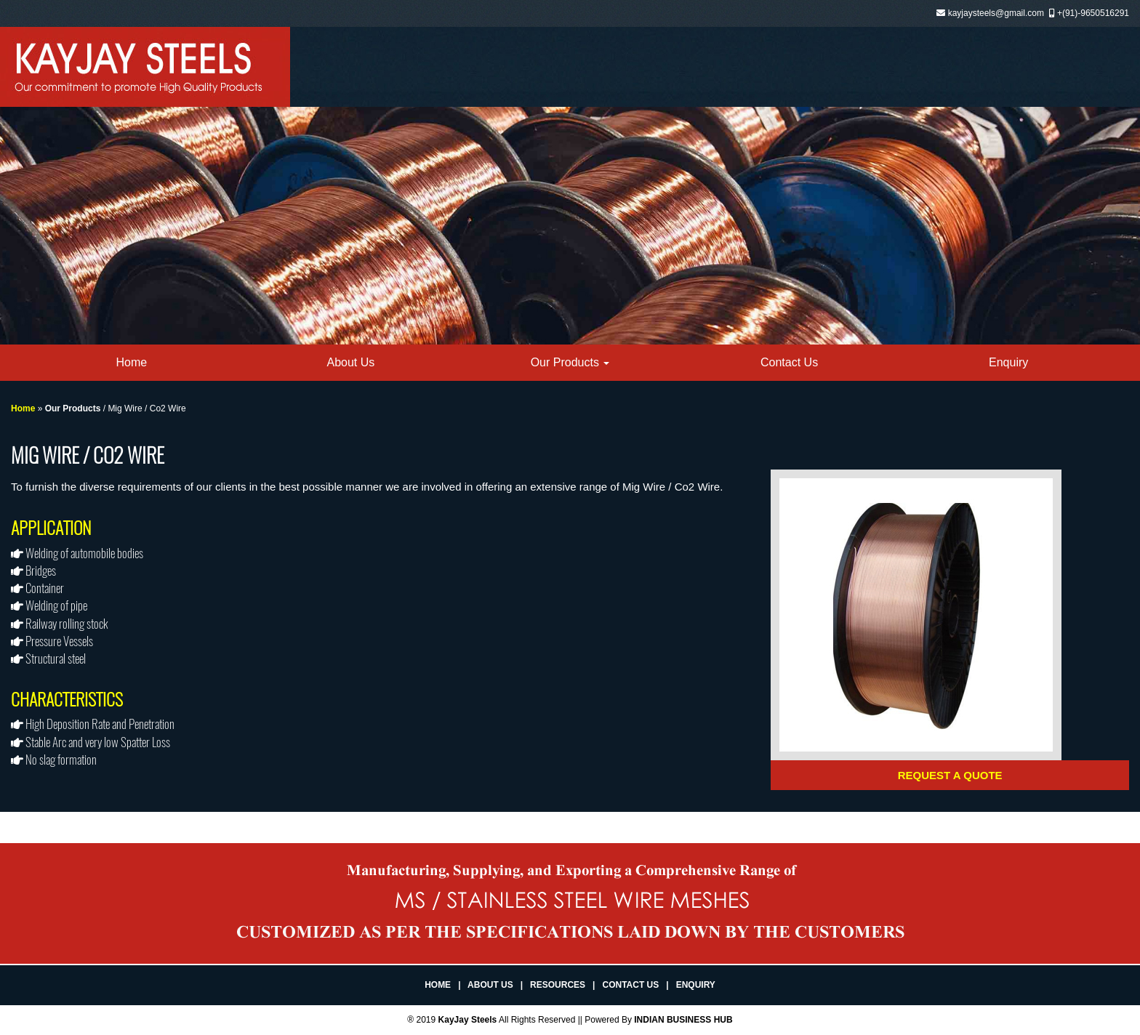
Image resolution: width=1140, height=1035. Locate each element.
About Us (350, 362)
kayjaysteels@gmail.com (996, 13)
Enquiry (1008, 362)
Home (131, 362)
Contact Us (789, 362)
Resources (557, 985)
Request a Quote (950, 775)
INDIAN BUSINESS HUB (683, 1020)
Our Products (570, 362)
